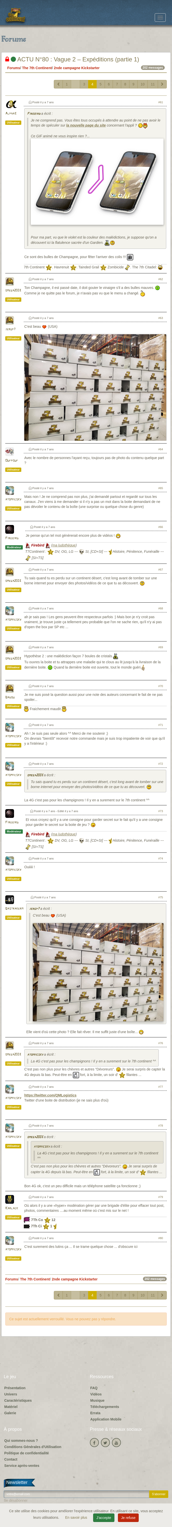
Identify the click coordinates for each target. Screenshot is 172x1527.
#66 (160, 526)
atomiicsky (13, 499)
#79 (160, 1196)
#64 (160, 449)
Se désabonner (16, 1500)
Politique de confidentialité (26, 1453)
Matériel (11, 1407)
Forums (13, 68)
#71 (160, 724)
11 (153, 84)
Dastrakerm (14, 909)
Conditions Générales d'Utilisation (32, 1447)
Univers (10, 1394)
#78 (160, 1125)
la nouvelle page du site (86, 125)
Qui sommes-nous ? (21, 1441)
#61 (160, 102)
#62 (160, 279)
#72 (160, 763)
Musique (97, 1400)
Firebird (33, 114)
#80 (160, 1238)
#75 (160, 897)
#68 (160, 608)
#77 (160, 1086)
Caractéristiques (18, 1400)
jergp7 (10, 329)
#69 (160, 647)
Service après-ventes (21, 1466)
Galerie (10, 1413)
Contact (10, 1459)
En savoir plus (76, 1517)
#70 (160, 686)
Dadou (10, 697)
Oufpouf (11, 461)
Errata (95, 1413)
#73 (160, 811)
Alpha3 (10, 114)
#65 (160, 488)
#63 (160, 317)
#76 (160, 1043)
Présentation (15, 1388)
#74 (160, 858)
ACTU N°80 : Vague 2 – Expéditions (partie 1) (72, 59)
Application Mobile (105, 1419)
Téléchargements (104, 1407)
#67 (160, 569)
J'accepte (103, 1518)
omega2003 (13, 290)
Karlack (11, 1208)
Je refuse (128, 1518)
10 (143, 84)
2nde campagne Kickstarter (77, 68)
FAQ (94, 1388)
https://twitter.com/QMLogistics (50, 1095)
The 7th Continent (37, 68)
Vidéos (96, 1394)
